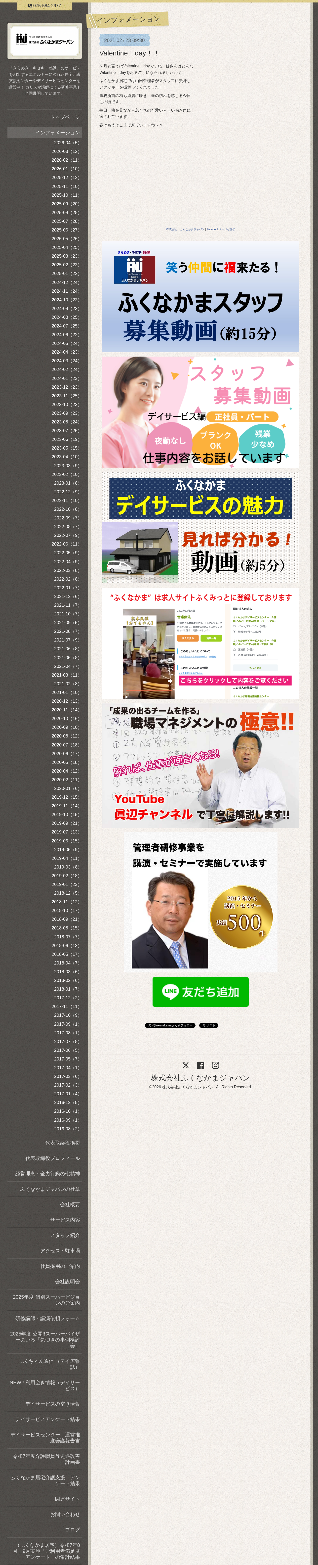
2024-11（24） (67, 291)
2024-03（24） (67, 360)
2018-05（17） (67, 954)
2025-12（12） (67, 177)
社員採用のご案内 (60, 1266)
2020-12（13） (67, 701)
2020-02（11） (67, 779)
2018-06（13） (67, 945)
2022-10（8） (68, 509)
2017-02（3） (68, 1085)
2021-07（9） (68, 640)
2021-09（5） (68, 622)
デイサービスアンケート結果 (47, 1419)
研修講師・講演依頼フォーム (47, 1318)
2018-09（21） (67, 919)
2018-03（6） (68, 971)
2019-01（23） (67, 884)
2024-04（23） (67, 352)
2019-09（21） (67, 823)
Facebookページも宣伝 (221, 229)
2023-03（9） (68, 465)
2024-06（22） (67, 334)
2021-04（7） (68, 666)
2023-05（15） (67, 448)
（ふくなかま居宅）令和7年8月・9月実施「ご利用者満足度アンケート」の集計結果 (46, 1551)
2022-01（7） (68, 587)
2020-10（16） (67, 718)
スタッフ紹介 (65, 1235)
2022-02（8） (68, 579)
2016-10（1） (68, 1111)
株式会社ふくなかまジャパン (200, 1078)
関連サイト (67, 1499)
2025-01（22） (67, 273)
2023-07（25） (67, 430)
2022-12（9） (68, 491)
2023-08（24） (67, 421)
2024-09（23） (67, 308)
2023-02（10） (67, 474)
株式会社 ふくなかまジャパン (185, 229)
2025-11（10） (67, 186)
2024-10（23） (67, 299)
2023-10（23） (67, 404)
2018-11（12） (67, 901)
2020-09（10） (67, 727)
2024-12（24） (67, 282)
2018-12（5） (68, 893)
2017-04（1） (68, 1067)
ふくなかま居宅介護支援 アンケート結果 (45, 1480)
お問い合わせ (65, 1514)
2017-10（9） (68, 1015)
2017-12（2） (68, 997)
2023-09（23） (67, 413)
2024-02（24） (67, 369)
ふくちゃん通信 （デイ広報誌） (49, 1364)
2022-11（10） (67, 500)
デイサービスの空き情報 (52, 1404)
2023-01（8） (68, 483)
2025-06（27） (67, 230)
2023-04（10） (67, 456)
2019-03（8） (68, 867)
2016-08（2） (68, 1128)
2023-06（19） (67, 439)
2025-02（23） (67, 264)
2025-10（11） (67, 195)
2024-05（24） (67, 343)
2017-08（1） (68, 1032)
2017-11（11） (67, 1006)
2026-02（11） (67, 160)
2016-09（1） (68, 1120)
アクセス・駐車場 (60, 1250)
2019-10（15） (67, 814)
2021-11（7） (68, 605)
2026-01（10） (67, 168)
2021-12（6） (68, 596)
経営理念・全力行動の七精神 (47, 1173)
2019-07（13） (67, 831)
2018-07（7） (68, 936)
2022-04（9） (68, 561)
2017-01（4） (68, 1093)
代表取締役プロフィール (52, 1158)
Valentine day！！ (129, 53)
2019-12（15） (67, 797)
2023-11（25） (67, 395)
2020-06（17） (67, 753)
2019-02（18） (67, 875)
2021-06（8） (68, 648)
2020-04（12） (67, 771)
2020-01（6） (68, 788)
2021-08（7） (68, 631)
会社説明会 (67, 1281)
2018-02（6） (68, 980)
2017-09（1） (68, 1024)
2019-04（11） (67, 858)
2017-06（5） (68, 1050)
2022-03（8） (68, 570)
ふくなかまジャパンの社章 (50, 1189)
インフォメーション (57, 132)
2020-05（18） (67, 762)
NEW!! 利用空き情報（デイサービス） (45, 1385)
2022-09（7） (68, 517)
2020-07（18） (67, 744)
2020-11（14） (67, 709)
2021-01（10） (67, 692)
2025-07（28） (67, 221)
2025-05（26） (67, 238)
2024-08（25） (67, 317)
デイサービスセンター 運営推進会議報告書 (45, 1437)
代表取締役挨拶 (62, 1143)
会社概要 (70, 1204)
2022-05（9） (68, 552)
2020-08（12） (67, 736)
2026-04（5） (68, 142)
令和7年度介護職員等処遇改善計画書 (46, 1459)
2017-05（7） (68, 1059)
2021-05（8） (68, 657)
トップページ (65, 117)
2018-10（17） (67, 910)
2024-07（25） (67, 325)
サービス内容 (65, 1220)
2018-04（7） (68, 963)
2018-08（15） (67, 927)
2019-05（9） (68, 849)
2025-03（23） (67, 256)
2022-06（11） (67, 544)
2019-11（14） (67, 805)
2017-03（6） (68, 1076)
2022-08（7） (68, 526)
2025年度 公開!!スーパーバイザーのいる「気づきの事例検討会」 (45, 1339)
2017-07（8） (68, 1041)
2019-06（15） (67, 840)
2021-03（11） (67, 675)
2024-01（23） (67, 378)
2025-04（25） (67, 247)
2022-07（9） (68, 535)
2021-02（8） (68, 683)
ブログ (72, 1529)
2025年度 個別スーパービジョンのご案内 (46, 1300)
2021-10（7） (68, 613)
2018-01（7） (68, 989)
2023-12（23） (67, 387)
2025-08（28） (67, 212)
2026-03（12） (67, 151)
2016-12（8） (68, 1102)
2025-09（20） (67, 203)
